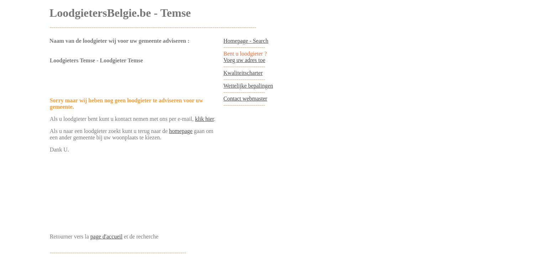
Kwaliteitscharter (243, 73)
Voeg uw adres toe (244, 60)
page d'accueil (106, 236)
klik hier (204, 119)
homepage (181, 131)
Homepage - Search (245, 41)
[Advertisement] (133, 81)
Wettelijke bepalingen (248, 86)
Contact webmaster (245, 99)
